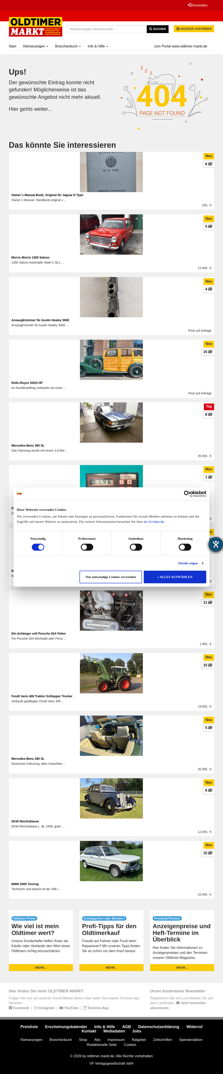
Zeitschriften (162, 1040)
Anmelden (198, 5)
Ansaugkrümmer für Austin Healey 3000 (40, 320)
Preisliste (29, 1027)
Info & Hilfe (98, 46)
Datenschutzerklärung (158, 1027)
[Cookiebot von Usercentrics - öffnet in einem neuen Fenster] (187, 494)
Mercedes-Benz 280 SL (28, 445)
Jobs (136, 1031)
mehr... (41, 967)
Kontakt (89, 1031)
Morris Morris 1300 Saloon (31, 257)
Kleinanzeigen (35, 46)
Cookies (130, 1045)
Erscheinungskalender (66, 1027)
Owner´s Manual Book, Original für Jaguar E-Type (47, 195)
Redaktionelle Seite (102, 1045)
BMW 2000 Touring (25, 884)
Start (12, 46)
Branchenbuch (68, 46)
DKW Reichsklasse (25, 821)
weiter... (43, 109)
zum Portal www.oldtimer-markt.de (180, 46)
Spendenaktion (191, 1040)
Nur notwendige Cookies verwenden (111, 577)
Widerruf (194, 1027)
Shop (83, 1040)
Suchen (157, 29)
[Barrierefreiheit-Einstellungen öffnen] (216, 544)
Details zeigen (188, 563)
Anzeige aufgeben (194, 28)
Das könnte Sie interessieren (62, 145)
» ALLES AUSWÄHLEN (175, 577)
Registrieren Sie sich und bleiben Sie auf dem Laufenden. (181, 1003)
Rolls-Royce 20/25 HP (27, 383)
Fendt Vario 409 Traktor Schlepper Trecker (42, 696)
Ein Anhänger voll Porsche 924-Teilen (39, 633)
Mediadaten (114, 1031)
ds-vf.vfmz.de (154, 521)
